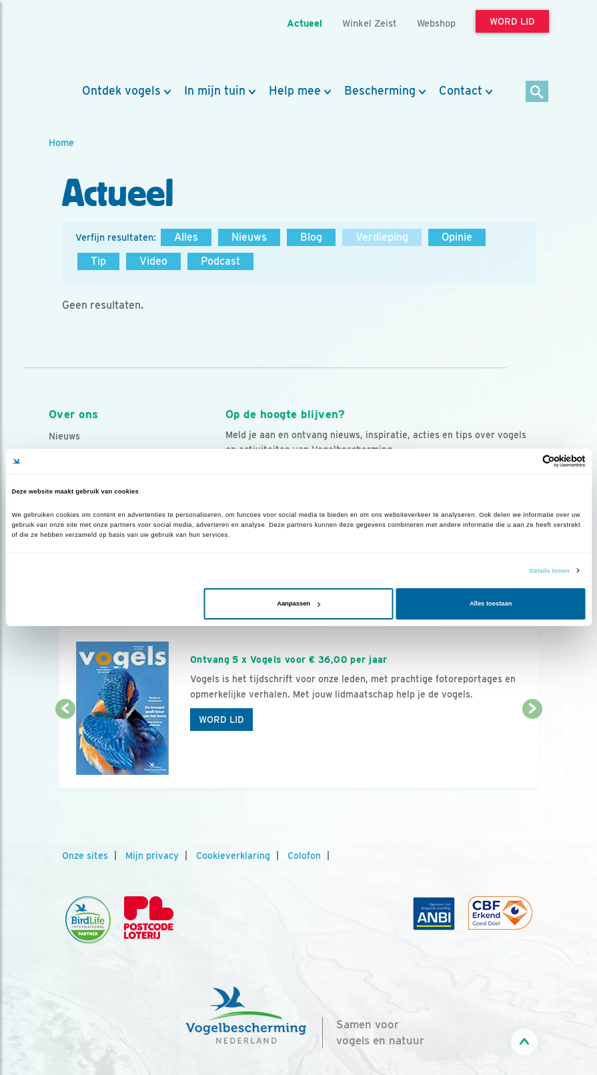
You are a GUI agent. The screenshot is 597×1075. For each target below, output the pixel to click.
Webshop (436, 23)
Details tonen (550, 571)
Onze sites (85, 855)
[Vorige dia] (65, 750)
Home (61, 142)
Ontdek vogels (121, 90)
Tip (98, 261)
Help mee (295, 90)
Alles (186, 237)
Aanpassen (298, 603)
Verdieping (382, 237)
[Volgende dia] (532, 750)
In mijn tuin (214, 90)
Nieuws (249, 237)
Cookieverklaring (233, 855)
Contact (460, 90)
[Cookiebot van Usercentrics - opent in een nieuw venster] (527, 461)
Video (153, 261)
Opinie (457, 237)
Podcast (220, 261)
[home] (109, 42)
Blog (311, 237)
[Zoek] (537, 92)
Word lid (221, 719)
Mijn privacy (152, 855)
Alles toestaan (491, 603)
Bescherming (380, 90)
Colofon (304, 855)
